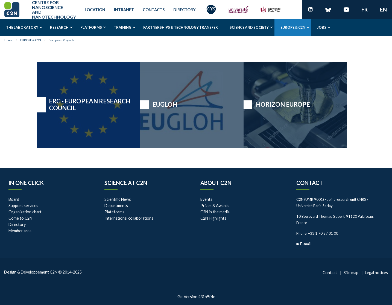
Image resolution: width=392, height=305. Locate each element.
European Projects (62, 40)
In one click (26, 182)
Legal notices (376, 272)
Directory (184, 9)
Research (59, 27)
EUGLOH (165, 104)
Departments (116, 205)
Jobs (321, 27)
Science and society (249, 27)
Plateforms (114, 212)
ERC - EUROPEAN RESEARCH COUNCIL (89, 104)
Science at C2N (125, 182)
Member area (19, 230)
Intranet (124, 9)
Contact (309, 182)
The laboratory (22, 27)
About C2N (216, 182)
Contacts (154, 9)
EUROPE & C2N (292, 27)
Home (8, 40)
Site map (351, 272)
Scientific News (117, 199)
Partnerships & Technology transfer (180, 27)
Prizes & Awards (214, 205)
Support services (23, 205)
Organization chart (25, 212)
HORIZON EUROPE (283, 104)
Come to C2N (20, 218)
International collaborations (128, 218)
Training (122, 27)
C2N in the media (215, 212)
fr (364, 9)
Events (206, 199)
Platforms (91, 27)
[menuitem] (22, 27)
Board (13, 199)
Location (95, 9)
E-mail (305, 244)
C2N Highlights (213, 218)
